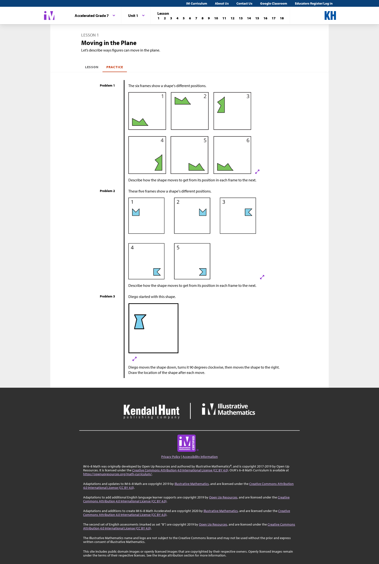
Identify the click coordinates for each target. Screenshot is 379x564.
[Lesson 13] (241, 18)
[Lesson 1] (158, 18)
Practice (114, 67)
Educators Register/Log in (314, 3)
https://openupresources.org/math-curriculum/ (117, 474)
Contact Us (244, 3)
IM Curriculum (196, 3)
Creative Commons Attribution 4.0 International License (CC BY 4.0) (180, 470)
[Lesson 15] (257, 18)
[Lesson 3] (171, 18)
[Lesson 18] (282, 18)
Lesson (92, 67)
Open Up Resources (223, 497)
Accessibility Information (200, 456)
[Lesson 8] (202, 18)
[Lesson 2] (165, 18)
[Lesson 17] (274, 18)
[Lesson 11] (224, 18)
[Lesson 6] (190, 18)
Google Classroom (273, 3)
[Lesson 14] (249, 18)
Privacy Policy (170, 456)
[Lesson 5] (184, 18)
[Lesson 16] (265, 18)
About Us (222, 3)
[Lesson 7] (196, 18)
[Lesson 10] (216, 18)
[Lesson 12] (232, 18)
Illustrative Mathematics (192, 484)
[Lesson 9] (209, 18)
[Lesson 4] (177, 18)
